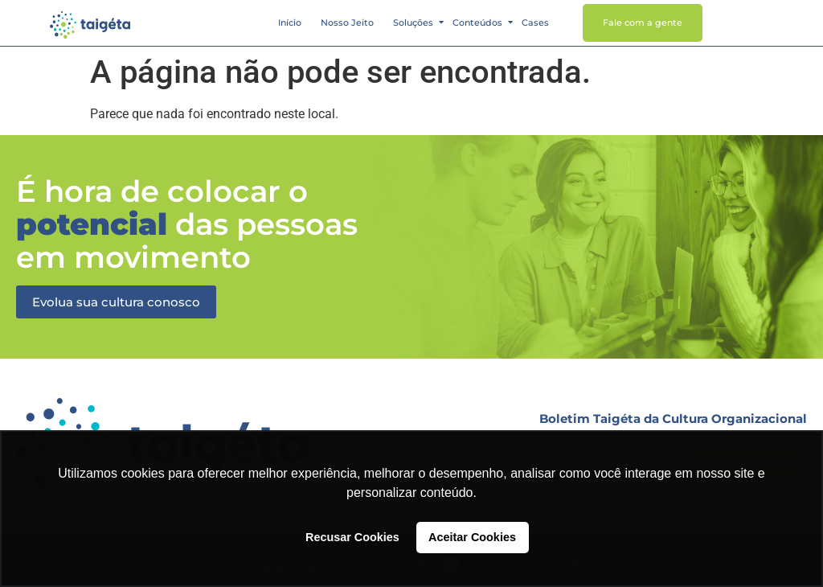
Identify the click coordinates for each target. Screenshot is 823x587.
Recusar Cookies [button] (352, 537)
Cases (535, 22)
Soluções (414, 22)
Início (289, 22)
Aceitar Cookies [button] (472, 537)
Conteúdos (478, 22)
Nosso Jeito (347, 22)
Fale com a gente (642, 22)
